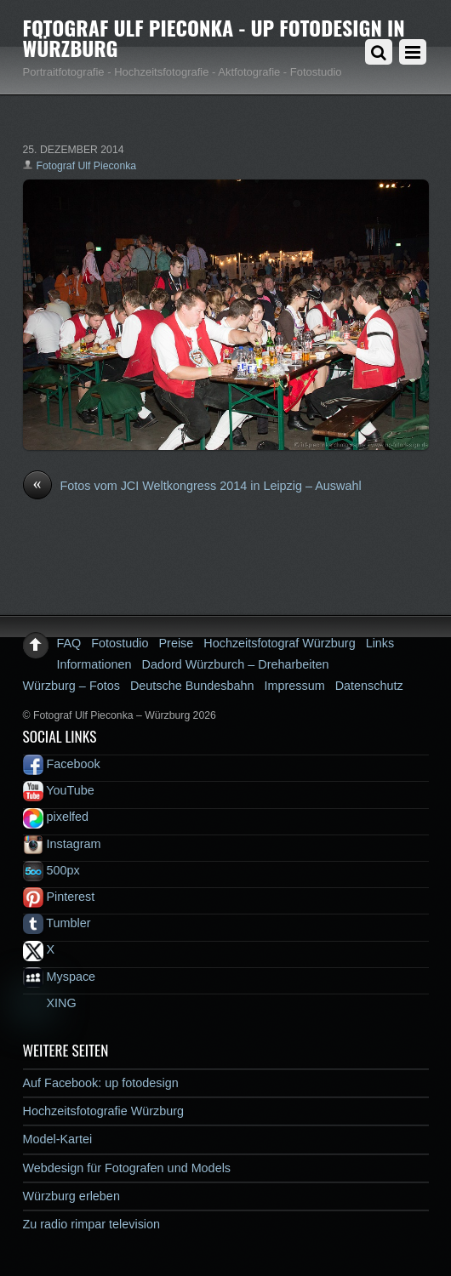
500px (51, 870)
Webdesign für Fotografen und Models (127, 1168)
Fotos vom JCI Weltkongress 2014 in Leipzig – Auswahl (192, 486)
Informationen (94, 664)
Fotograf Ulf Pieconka (87, 166)
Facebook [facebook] (61, 764)
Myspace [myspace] (59, 976)
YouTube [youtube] (58, 790)
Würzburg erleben (71, 1196)
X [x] (39, 949)
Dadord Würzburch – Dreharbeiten (235, 664)
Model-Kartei (58, 1139)
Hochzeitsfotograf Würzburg (279, 643)
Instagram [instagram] (62, 844)
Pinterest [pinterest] (59, 896)
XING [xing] (50, 1003)
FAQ (69, 643)
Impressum (295, 685)
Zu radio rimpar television (92, 1224)
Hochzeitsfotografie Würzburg (104, 1111)
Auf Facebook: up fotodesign (101, 1083)
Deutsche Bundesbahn (192, 685)
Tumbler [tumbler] (57, 923)
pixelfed (56, 816)
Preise (176, 643)
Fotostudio (119, 643)
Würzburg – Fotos (71, 685)
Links (380, 643)
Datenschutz (369, 685)
